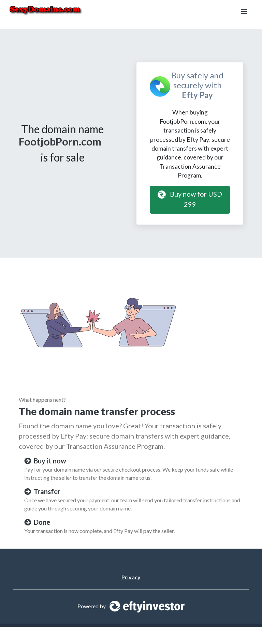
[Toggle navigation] (244, 13)
